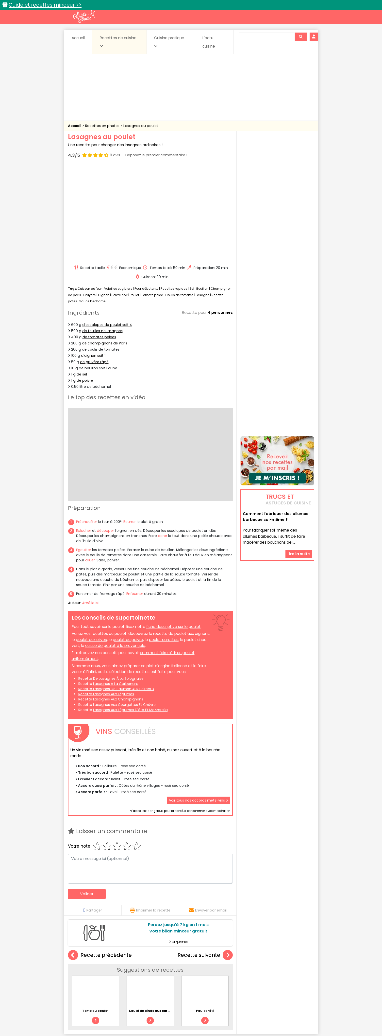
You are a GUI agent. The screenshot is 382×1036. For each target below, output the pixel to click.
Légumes (250, 973)
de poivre (85, 286)
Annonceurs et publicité (93, 1017)
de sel (82, 280)
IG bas (230, 973)
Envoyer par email (208, 816)
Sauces (163, 978)
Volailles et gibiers (118, 195)
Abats (81, 968)
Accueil (78, 37)
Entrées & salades (110, 973)
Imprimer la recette (150, 816)
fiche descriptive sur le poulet (173, 532)
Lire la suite (298, 522)
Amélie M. (90, 509)
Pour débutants (146, 195)
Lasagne (202, 201)
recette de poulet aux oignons (181, 539)
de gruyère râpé (94, 268)
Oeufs (271, 973)
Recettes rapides (174, 195)
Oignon (103, 201)
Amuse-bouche (107, 968)
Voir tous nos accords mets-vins (198, 706)
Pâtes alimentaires (93, 978)
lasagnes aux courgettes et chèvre (124, 610)
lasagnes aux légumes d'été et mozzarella (130, 616)
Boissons (156, 968)
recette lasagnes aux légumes (106, 600)
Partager (92, 816)
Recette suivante (205, 862)
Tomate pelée (152, 201)
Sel (191, 195)
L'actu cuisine (208, 42)
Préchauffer (86, 428)
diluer (90, 466)
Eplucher (83, 436)
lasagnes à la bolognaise (121, 584)
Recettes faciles (124, 958)
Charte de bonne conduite (267, 1017)
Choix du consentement (248, 1021)
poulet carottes (163, 546)
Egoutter (83, 456)
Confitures (202, 968)
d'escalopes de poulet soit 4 (107, 231)
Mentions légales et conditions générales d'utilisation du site (189, 1017)
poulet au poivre (128, 546)
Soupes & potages (192, 978)
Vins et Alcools (269, 978)
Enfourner (134, 500)
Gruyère (89, 201)
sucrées (222, 978)
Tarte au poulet (95, 917)
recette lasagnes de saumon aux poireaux (116, 595)
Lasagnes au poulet (140, 125)
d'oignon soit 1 (93, 261)
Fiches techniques (216, 958)
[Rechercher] (301, 37)
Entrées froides (180, 973)
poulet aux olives (91, 546)
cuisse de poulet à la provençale (115, 551)
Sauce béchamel (92, 207)
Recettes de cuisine (118, 41)
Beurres (134, 968)
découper (105, 436)
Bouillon (202, 195)
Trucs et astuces (260, 958)
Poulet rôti (215, 895)
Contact (126, 1017)
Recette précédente (100, 862)
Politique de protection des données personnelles (181, 1021)
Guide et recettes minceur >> (45, 4)
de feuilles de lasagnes (102, 237)
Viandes (243, 978)
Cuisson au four (90, 195)
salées (143, 978)
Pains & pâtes (295, 973)
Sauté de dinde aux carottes (152, 917)
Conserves (227, 968)
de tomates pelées (99, 243)
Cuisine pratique (169, 41)
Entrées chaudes (146, 973)
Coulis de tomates (179, 201)
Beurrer (129, 428)
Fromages (208, 973)
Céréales (178, 968)
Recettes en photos (102, 125)
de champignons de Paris (104, 249)
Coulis (298, 968)
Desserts (81, 973)
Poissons (123, 978)
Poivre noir (120, 201)
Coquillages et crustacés (265, 968)
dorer (162, 442)
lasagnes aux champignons (118, 605)
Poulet (134, 201)
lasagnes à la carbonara (115, 590)
